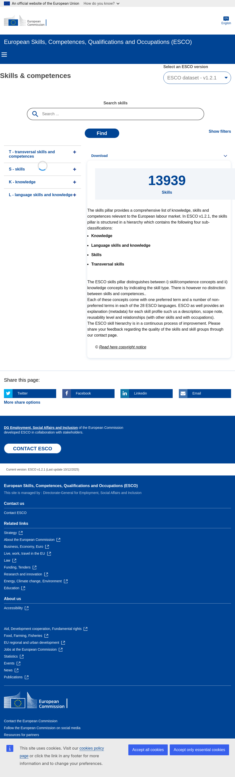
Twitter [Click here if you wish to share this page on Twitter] (22, 393)
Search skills (115, 103)
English (226, 20)
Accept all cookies (148, 750)
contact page (105, 335)
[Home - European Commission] (28, 21)
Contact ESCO (15, 513)
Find (102, 133)
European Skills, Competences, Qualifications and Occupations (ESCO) (71, 486)
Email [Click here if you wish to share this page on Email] (196, 393)
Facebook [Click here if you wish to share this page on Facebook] (83, 393)
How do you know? (102, 3)
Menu (4, 54)
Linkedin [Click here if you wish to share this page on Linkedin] (140, 393)
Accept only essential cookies (199, 750)
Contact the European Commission (30, 721)
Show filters (220, 131)
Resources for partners (21, 735)
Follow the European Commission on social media (42, 728)
